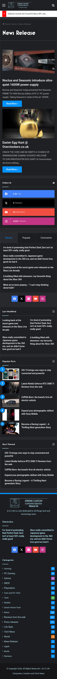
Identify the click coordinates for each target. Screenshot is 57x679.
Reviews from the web (14, 617)
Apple (6, 646)
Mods (6, 651)
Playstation (9, 588)
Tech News (9, 632)
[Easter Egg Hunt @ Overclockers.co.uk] (28, 123)
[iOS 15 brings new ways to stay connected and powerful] (10, 374)
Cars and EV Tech (12, 593)
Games (7, 578)
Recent (8, 237)
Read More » (12, 103)
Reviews (8, 656)
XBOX (7, 583)
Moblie (7, 602)
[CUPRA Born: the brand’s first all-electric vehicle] (10, 401)
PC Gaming (9, 573)
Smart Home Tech (12, 607)
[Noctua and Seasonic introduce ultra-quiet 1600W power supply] (28, 61)
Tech (6, 597)
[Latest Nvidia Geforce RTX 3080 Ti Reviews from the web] (10, 388)
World (7, 636)
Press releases (11, 622)
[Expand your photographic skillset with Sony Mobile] (10, 415)
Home (6, 24)
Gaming (7, 568)
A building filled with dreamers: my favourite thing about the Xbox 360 (42, 340)
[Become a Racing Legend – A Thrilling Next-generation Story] (10, 428)
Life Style (8, 627)
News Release (11, 641)
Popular (26, 237)
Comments (46, 237)
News (14, 24)
